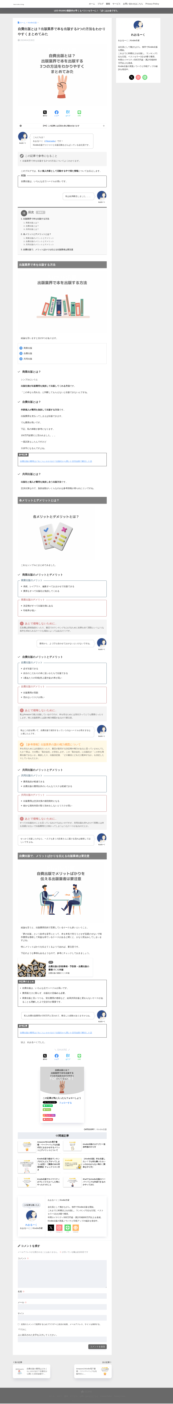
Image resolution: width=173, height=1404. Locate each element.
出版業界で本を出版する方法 (36, 219)
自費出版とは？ (32, 226)
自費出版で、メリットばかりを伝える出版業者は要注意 (48, 250)
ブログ (100, 4)
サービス (116, 4)
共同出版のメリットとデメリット (40, 245)
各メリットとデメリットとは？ (37, 234)
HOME (86, 1392)
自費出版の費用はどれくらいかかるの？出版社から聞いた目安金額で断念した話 (58, 461)
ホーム (92, 4)
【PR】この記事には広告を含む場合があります (60, 126)
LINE (67, 1232)
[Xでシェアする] (45, 114)
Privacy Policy (152, 4)
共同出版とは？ (32, 229)
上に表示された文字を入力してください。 (38, 1335)
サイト (21, 1314)
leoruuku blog (23, 4)
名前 (21, 1292)
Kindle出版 (102, 1129)
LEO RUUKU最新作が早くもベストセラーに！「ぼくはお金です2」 (86, 11)
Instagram (59, 1232)
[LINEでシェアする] (79, 114)
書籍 (108, 4)
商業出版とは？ (32, 223)
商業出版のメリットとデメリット (40, 238)
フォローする (65, 1103)
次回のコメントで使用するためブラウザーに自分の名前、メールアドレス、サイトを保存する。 (61, 1325)
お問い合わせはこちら (133, 4)
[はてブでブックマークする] (68, 114)
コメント (23, 1259)
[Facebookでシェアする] (56, 114)
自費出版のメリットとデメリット (40, 241)
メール (22, 1303)
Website (75, 1232)
